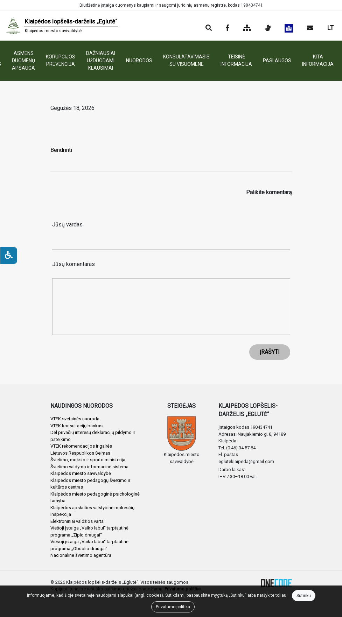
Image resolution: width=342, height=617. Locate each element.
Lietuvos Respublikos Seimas (80, 453)
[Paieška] (209, 28)
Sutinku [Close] (303, 595)
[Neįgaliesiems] (9, 255)
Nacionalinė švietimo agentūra (80, 555)
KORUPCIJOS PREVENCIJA (60, 60)
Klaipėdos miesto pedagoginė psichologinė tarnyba (95, 497)
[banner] (62, 25)
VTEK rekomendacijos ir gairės (81, 446)
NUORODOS (139, 60)
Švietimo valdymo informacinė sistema (89, 466)
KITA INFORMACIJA (318, 60)
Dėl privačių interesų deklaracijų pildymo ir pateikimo (92, 436)
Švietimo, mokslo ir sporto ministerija (87, 459)
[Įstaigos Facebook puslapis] (227, 28)
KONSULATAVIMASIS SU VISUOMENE (186, 60)
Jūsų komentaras (73, 264)
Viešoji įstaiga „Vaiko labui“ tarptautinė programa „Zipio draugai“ (89, 531)
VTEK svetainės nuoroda (74, 418)
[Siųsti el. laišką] (310, 28)
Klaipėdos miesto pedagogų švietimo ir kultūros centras (90, 484)
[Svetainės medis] (247, 28)
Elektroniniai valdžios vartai (77, 521)
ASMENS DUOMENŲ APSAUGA (23, 60)
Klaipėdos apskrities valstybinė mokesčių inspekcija (92, 511)
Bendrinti (61, 150)
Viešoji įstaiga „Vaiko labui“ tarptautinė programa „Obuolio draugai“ (89, 545)
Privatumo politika (173, 606)
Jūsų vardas (67, 224)
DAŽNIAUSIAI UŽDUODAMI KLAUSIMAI (100, 60)
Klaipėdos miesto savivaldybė (80, 473)
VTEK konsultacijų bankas (76, 425)
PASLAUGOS (277, 60)
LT (330, 27)
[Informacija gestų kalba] (267, 28)
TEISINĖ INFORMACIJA (236, 60)
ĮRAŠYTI (270, 352)
